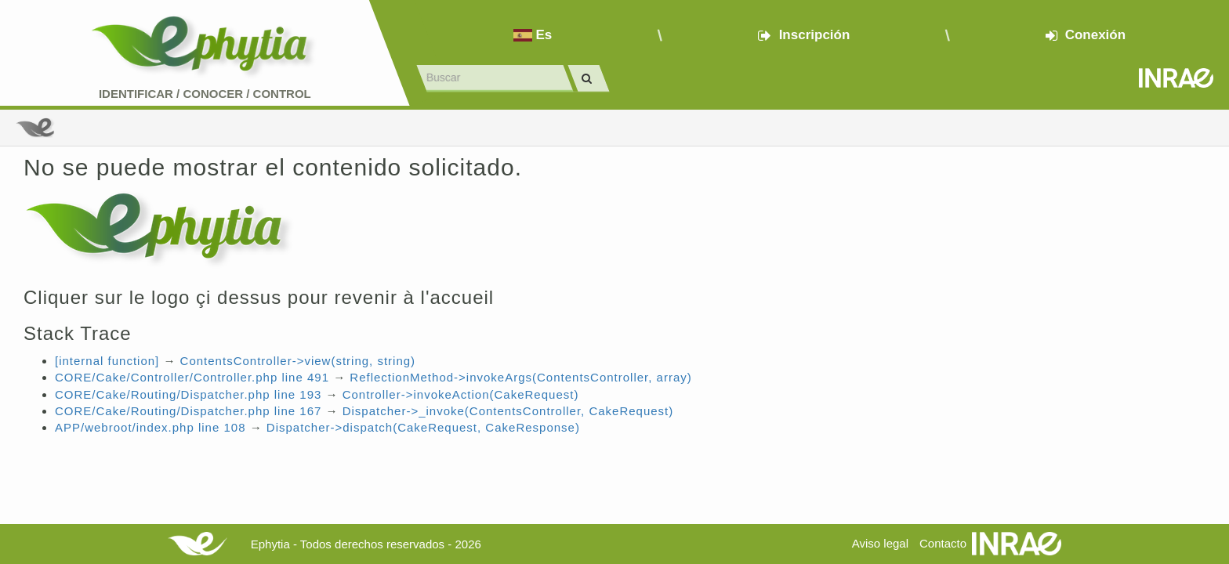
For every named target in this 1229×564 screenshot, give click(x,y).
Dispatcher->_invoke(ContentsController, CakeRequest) (508, 411)
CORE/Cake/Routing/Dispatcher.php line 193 (188, 394)
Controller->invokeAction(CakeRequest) (461, 394)
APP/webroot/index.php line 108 (150, 427)
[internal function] (107, 360)
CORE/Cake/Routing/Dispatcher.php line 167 (188, 411)
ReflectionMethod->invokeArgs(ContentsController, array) (520, 377)
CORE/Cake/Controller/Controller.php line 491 (192, 377)
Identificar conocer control (205, 93)
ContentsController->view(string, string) (298, 360)
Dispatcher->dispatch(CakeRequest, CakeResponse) (423, 427)
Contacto (942, 543)
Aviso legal (880, 543)
